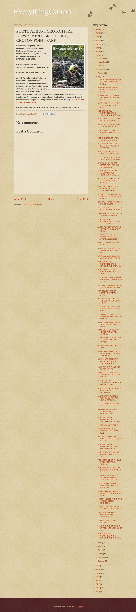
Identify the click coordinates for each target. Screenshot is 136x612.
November (102, 62)
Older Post (82, 199)
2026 (98, 29)
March (100, 554)
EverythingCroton (42, 11)
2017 (98, 566)
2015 (98, 573)
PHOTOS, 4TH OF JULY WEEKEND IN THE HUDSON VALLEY (109, 439)
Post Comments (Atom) (33, 204)
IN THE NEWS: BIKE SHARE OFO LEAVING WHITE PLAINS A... (108, 181)
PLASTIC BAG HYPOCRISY (108, 425)
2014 (98, 577)
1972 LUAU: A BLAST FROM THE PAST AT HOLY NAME (108, 158)
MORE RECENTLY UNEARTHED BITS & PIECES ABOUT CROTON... (109, 113)
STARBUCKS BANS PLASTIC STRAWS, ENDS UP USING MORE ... (109, 309)
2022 (98, 40)
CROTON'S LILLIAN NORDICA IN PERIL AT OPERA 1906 (109, 286)
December (102, 58)
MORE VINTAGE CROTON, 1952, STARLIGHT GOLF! (108, 139)
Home (51, 199)
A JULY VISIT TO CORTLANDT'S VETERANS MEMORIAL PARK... (109, 382)
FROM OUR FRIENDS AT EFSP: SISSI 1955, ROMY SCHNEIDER (108, 485)
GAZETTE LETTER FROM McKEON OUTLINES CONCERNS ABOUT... (107, 188)
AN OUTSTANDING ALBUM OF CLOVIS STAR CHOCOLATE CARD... (109, 82)
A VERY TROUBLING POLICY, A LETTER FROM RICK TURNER (109, 340)
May (100, 546)
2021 (98, 44)
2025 (98, 33)
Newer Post (20, 199)
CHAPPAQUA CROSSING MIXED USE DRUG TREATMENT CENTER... (108, 173)
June (100, 543)
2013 (98, 581)
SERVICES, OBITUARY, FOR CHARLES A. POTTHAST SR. (108, 250)
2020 (98, 48)
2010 (98, 592)
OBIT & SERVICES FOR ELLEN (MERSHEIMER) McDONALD (109, 209)
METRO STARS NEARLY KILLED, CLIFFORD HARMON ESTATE (107, 412)
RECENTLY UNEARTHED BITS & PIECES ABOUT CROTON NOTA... (109, 196)
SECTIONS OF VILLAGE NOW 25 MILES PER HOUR (109, 125)
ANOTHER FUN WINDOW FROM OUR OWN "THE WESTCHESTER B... (107, 398)
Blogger (80, 607)
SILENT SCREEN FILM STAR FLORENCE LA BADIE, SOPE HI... (108, 105)
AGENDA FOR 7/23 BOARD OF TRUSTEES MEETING (109, 215)
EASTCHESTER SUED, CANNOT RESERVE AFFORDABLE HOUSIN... (108, 237)
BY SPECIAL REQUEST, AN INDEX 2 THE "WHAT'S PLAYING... (108, 332)
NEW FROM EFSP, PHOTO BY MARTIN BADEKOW (109, 120)
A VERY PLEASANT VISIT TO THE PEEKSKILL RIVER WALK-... (108, 324)
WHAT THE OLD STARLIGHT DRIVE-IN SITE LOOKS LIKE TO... (109, 528)
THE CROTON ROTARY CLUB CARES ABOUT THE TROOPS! (109, 462)
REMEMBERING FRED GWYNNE (106, 521)
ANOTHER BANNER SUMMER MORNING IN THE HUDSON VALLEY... (109, 279)
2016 (98, 569)
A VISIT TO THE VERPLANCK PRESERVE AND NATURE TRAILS (109, 229)
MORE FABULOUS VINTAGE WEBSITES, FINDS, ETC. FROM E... (108, 132)
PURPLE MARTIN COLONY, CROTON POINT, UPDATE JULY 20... (108, 97)
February (101, 557)
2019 (98, 51)
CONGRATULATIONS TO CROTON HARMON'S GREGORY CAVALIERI (107, 478)
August (101, 73)
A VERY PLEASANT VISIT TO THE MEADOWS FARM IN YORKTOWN (108, 353)
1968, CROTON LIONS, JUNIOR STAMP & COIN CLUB (107, 431)
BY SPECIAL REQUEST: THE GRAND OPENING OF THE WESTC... (109, 375)
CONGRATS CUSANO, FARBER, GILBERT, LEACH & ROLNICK (109, 316)
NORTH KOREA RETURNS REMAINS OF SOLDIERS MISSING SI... (108, 146)
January (101, 561)
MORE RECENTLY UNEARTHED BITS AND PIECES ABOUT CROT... (108, 446)
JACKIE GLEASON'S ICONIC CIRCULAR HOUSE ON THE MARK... (109, 493)
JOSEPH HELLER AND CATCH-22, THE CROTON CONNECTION (109, 501)
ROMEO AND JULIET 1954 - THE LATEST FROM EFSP (108, 153)
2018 (98, 55)
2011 (98, 588)
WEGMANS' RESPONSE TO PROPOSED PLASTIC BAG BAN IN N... (109, 470)
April (100, 550)
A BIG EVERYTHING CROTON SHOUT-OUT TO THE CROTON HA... (109, 390)
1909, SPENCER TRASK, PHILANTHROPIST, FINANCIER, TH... (107, 514)
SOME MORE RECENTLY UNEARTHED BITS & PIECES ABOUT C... (107, 361)
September (102, 69)
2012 (98, 584)
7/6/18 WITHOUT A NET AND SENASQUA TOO (108, 368)
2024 (98, 37)
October (101, 66)
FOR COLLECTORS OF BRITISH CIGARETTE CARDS (106, 293)
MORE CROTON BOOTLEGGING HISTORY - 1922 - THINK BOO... (109, 221)
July (99, 77)
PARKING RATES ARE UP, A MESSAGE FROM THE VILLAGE (108, 90)
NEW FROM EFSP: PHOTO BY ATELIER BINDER (109, 203)
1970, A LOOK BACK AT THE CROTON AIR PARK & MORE (109, 508)
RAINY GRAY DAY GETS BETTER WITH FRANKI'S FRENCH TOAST (108, 165)
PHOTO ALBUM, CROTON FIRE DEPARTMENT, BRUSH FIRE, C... (109, 301)
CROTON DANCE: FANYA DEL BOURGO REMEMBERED (109, 257)
